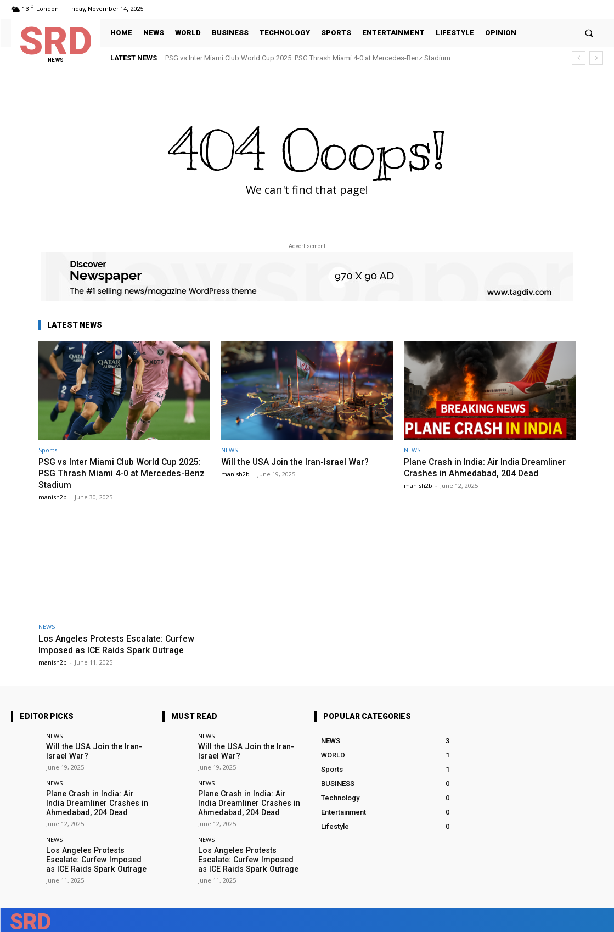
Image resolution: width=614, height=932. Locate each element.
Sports (47, 450)
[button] (589, 33)
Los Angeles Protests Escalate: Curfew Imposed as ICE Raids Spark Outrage (120, 643)
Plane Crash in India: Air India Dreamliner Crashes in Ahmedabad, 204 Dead (487, 467)
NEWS (229, 450)
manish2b (52, 496)
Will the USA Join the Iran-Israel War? (298, 461)
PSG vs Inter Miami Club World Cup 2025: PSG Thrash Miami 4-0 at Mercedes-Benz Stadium (307, 58)
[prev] (578, 58)
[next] (596, 58)
